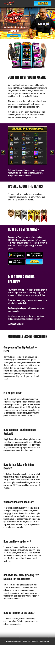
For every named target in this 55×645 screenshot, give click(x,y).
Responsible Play (44, 641)
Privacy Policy (35, 641)
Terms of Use (26, 641)
